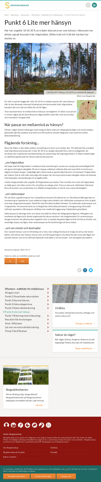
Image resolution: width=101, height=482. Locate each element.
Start (6, 15)
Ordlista (53, 448)
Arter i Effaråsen (13, 323)
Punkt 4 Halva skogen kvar (18, 304)
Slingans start (12, 292)
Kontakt (53, 452)
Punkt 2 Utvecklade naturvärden (22, 296)
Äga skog (14, 15)
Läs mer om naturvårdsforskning (22, 327)
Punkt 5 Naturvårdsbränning (20, 307)
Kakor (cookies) (9, 457)
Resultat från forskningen (18, 319)
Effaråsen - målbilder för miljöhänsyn (47, 15)
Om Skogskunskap (10, 448)
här (66, 469)
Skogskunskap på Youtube (14, 452)
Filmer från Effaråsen (16, 330)
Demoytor (25, 15)
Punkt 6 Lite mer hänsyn (17, 311)
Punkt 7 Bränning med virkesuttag (22, 315)
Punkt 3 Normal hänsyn (17, 300)
